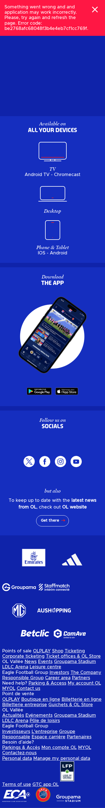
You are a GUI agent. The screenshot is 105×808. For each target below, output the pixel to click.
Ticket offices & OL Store (73, 656)
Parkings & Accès (21, 747)
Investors (59, 672)
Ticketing (75, 651)
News (31, 661)
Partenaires (79, 737)
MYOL (8, 688)
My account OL (84, 683)
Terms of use (16, 784)
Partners (81, 678)
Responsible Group (23, 678)
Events (45, 661)
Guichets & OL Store (70, 704)
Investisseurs (16, 731)
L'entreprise (45, 731)
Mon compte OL (59, 747)
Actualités (13, 715)
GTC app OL (45, 784)
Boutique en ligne (40, 699)
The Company (86, 672)
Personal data (17, 758)
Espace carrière (49, 737)
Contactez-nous (19, 753)
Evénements (39, 715)
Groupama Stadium (75, 661)
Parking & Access (47, 683)
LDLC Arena (15, 667)
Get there (50, 521)
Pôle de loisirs (45, 720)
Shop (57, 651)
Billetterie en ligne (82, 699)
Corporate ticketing (23, 656)
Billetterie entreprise (24, 704)
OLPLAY (42, 651)
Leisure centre (45, 667)
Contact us (28, 688)
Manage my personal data (61, 758)
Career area (58, 678)
